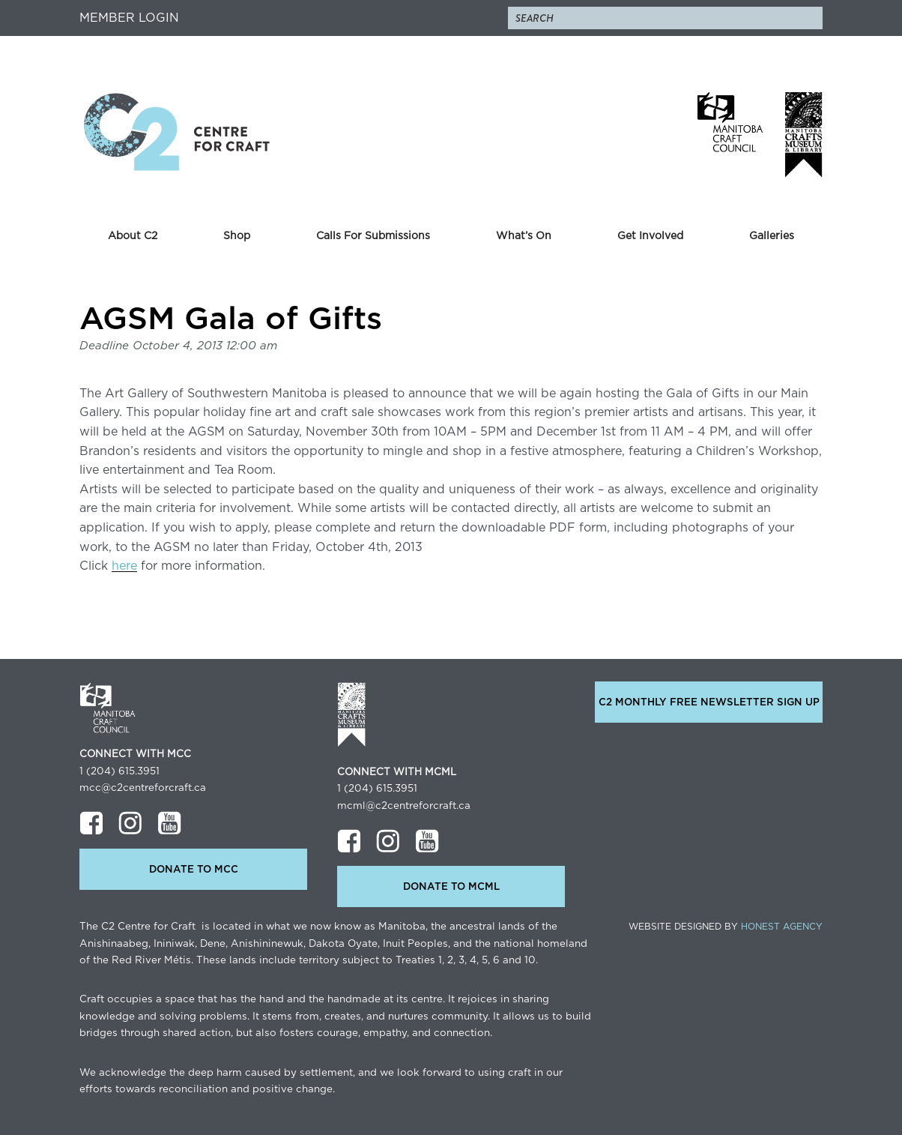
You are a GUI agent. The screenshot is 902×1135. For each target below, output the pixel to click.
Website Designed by (726, 926)
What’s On (523, 236)
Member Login (129, 18)
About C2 (132, 236)
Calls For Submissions (373, 236)
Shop (236, 236)
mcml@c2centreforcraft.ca (403, 806)
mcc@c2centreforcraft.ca (142, 788)
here (124, 566)
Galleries (771, 236)
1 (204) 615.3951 (119, 771)
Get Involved (650, 236)
